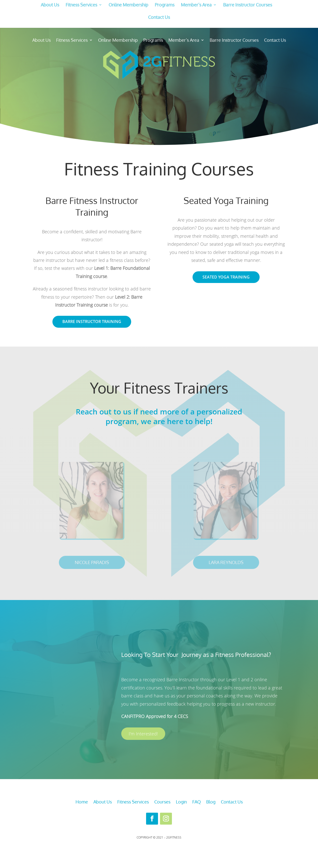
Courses (162, 802)
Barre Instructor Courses (247, 5)
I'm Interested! (143, 734)
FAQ (196, 802)
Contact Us (159, 17)
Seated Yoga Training (226, 277)
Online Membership (128, 5)
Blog (210, 802)
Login (181, 802)
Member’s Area (196, 5)
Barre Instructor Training (91, 321)
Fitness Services (81, 5)
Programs (164, 5)
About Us (50, 5)
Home (82, 802)
